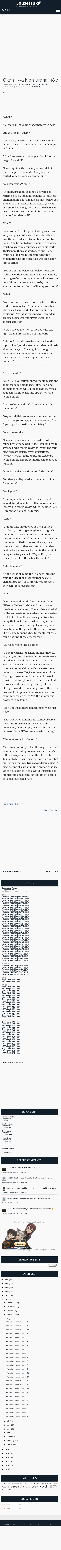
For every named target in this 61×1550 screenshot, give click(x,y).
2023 (7, 1291)
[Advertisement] (30, 46)
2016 (7, 1465)
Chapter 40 (6, 1120)
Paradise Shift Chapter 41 (10, 1172)
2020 (7, 1449)
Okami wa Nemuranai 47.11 (17, 1388)
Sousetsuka (28, 3)
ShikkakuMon (17, 1486)
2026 (7, 1280)
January (10, 1444)
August (10, 1318)
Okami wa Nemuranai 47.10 (17, 1392)
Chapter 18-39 (8, 1127)
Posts (7, 1504)
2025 (7, 1283)
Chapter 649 (7, 1140)
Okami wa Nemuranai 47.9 (17, 1396)
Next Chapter (50, 810)
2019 (7, 1453)
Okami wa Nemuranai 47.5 (17, 1412)
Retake (4, 1487)
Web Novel (42, 84)
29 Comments (35, 86)
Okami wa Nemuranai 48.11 (17, 1330)
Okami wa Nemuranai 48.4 (17, 1357)
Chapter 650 (7, 1141)
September (11, 1314)
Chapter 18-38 (8, 1125)
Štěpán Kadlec (12, 1198)
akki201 (10, 1178)
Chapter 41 (6, 1118)
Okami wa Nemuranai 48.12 (17, 1326)
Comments (9, 1508)
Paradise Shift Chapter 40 (10, 1182)
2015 (7, 1469)
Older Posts (49, 871)
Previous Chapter (13, 804)
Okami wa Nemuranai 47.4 (17, 1416)
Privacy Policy (44, 1524)
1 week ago (23, 1182)
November (11, 1306)
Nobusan (23, 1483)
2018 (7, 1457)
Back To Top (5, 1522)
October (10, 1310)
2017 (7, 1461)
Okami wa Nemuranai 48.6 (17, 1349)
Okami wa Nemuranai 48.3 (17, 1361)
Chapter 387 (7, 1133)
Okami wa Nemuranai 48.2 (17, 1365)
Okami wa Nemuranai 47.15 (17, 1373)
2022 (7, 1295)
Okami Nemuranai (27, 84)
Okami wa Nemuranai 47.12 (17, 1384)
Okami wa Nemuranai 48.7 (30, 80)
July (8, 1421)
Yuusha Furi (7, 1489)
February (11, 1440)
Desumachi (7, 1483)
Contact (34, 1524)
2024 (7, 1287)
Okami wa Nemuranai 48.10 (17, 1333)
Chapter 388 (7, 1134)
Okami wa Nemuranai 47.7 (17, 1404)
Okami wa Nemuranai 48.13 (17, 1322)
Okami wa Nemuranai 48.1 (17, 1369)
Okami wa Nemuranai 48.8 (17, 1341)
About (27, 1524)
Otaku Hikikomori (14, 1167)
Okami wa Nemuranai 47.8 (17, 1400)
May (9, 1429)
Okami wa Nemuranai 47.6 (17, 1408)
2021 (7, 1299)
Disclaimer (55, 1524)
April (9, 1433)
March (9, 1436)
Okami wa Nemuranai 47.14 (17, 1377)
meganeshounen (13, 1188)
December (11, 1302)
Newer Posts (12, 871)
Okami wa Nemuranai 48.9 (17, 1337)
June (9, 1425)
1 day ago (23, 1172)
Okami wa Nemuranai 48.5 (17, 1353)
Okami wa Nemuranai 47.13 (17, 1381)
